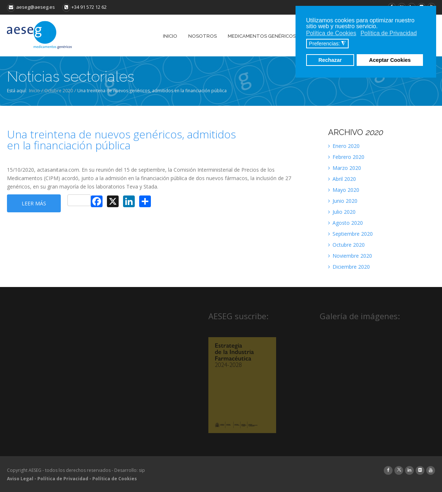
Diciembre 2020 (349, 266)
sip (142, 470)
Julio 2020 (342, 211)
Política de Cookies (114, 479)
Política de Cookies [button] (331, 33)
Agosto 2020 (345, 222)
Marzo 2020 (344, 167)
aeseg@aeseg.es (31, 7)
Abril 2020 (342, 178)
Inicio (34, 90)
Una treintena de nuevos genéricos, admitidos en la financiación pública (121, 140)
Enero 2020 (344, 145)
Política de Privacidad (62, 479)
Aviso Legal (20, 479)
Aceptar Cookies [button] (390, 60)
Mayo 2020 (343, 189)
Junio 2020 (342, 200)
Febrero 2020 (346, 156)
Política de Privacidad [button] (388, 33)
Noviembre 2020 (350, 255)
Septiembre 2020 (350, 233)
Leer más (34, 203)
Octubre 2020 (58, 90)
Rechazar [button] (330, 60)
